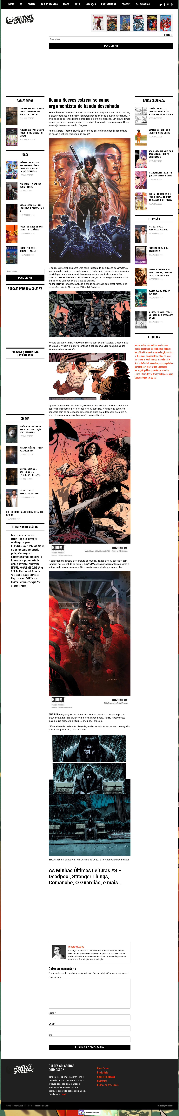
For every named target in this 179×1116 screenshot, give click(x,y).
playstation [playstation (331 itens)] (168, 363)
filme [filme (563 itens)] (161, 356)
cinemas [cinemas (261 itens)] (154, 352)
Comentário (55, 977)
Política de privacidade (108, 1085)
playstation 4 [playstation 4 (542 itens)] (140, 366)
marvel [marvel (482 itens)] (161, 359)
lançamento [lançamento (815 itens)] (140, 359)
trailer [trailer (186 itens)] (156, 374)
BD (21, 4)
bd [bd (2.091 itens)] (152, 348)
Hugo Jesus (16, 578)
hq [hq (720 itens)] (165, 356)
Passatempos (108, 4)
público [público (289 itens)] (147, 370)
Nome (52, 1013)
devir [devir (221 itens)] (143, 356)
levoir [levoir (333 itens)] (148, 359)
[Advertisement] (89, 70)
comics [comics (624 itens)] (169, 352)
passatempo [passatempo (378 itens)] (155, 363)
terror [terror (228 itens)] (149, 374)
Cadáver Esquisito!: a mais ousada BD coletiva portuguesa (24, 538)
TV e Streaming (49, 4)
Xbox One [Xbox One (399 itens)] (139, 377)
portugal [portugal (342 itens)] (163, 366)
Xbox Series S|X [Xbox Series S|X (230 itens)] (149, 377)
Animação (90, 4)
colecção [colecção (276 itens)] (162, 352)
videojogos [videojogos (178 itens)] (163, 374)
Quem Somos (103, 1068)
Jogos (66, 4)
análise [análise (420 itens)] (154, 345)
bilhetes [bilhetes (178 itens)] (167, 348)
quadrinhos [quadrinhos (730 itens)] (156, 370)
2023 (77, 4)
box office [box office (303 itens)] (139, 352)
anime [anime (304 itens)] (137, 345)
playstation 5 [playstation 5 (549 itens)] (153, 366)
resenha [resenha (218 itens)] (165, 370)
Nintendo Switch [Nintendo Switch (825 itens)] (142, 363)
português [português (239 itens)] (139, 370)
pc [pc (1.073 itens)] (162, 363)
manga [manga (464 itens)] (154, 359)
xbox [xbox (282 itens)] (171, 374)
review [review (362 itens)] (137, 374)
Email (52, 1024)
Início (11, 4)
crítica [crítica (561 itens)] (138, 356)
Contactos (102, 1081)
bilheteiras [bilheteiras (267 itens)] (158, 348)
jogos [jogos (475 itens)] (169, 356)
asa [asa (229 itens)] (159, 345)
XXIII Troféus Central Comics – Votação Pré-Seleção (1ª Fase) (25, 573)
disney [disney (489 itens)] (149, 356)
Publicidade (102, 1072)
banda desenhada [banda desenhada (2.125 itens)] (142, 348)
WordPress (169, 1105)
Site (50, 1035)
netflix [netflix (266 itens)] (167, 359)
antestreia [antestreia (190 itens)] (145, 345)
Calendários (143, 4)
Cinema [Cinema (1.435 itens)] (146, 352)
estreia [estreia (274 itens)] (155, 356)
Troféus (126, 4)
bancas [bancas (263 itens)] (164, 345)
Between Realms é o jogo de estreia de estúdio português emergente (27, 549)
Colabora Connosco (106, 1076)
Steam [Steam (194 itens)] (144, 374)
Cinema (31, 4)
